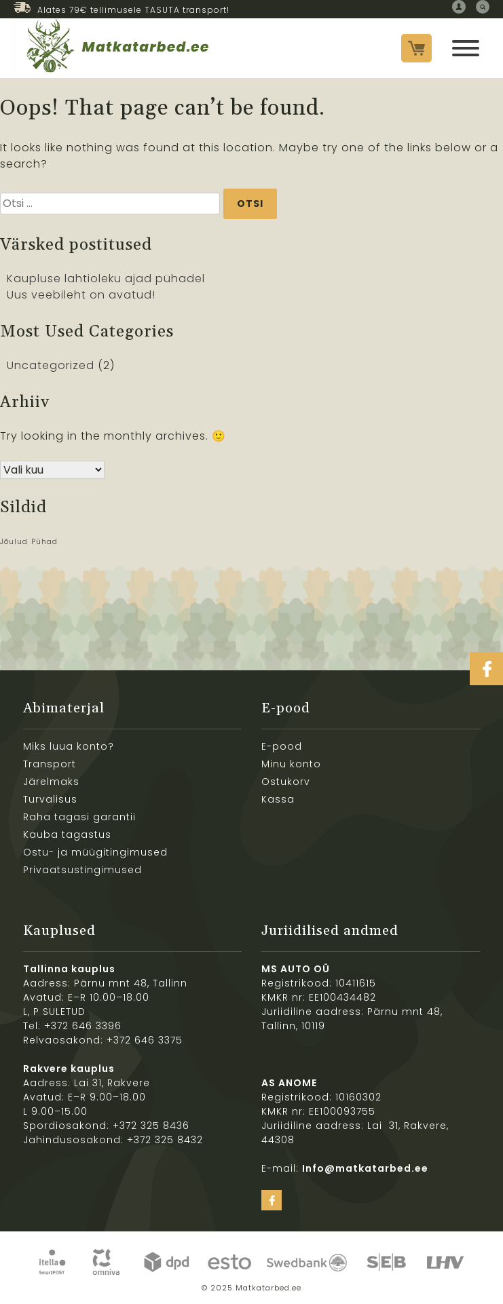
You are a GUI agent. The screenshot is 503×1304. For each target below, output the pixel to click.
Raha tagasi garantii (79, 817)
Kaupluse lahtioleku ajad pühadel (106, 278)
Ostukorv (285, 781)
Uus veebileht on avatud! (81, 295)
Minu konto (291, 764)
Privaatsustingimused (82, 870)
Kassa (278, 799)
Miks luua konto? (68, 746)
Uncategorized (50, 365)
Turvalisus (50, 799)
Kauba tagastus (67, 834)
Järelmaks (51, 781)
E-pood (281, 746)
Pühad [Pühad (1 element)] (44, 542)
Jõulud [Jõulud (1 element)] (14, 542)
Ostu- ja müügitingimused (95, 852)
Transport (49, 764)
